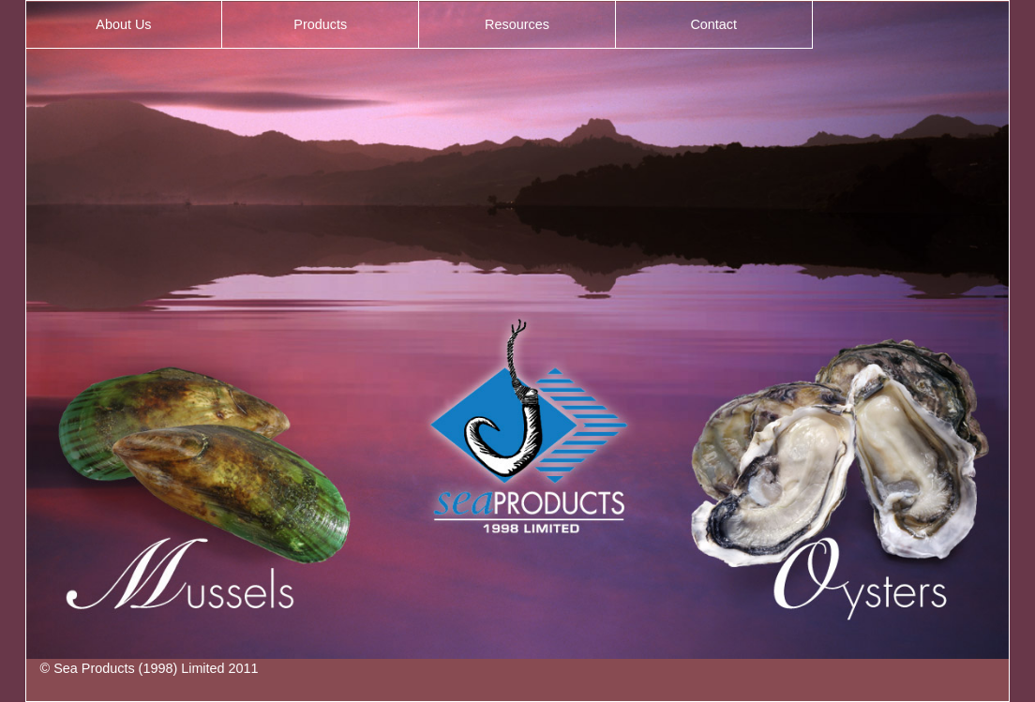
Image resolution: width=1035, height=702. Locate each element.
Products (320, 24)
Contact (713, 24)
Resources (517, 24)
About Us (123, 24)
